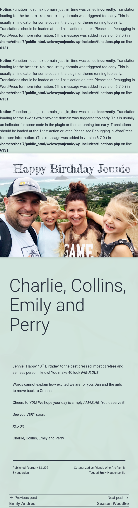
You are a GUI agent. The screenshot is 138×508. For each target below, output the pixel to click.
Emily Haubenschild (112, 470)
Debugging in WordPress (112, 129)
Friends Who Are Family (109, 465)
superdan (23, 470)
